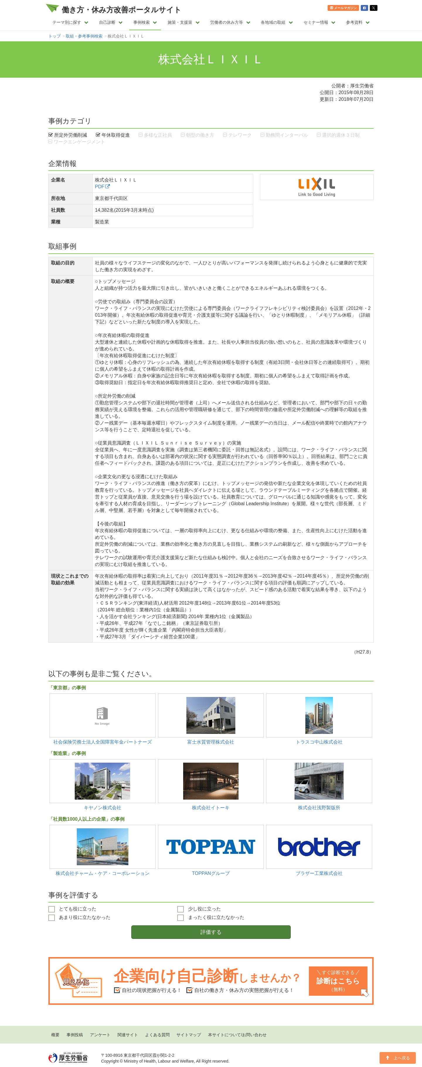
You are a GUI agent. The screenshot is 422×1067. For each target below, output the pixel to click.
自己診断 (111, 22)
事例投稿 (75, 1034)
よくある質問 (157, 1034)
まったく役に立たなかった (210, 918)
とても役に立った (72, 909)
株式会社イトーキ (210, 807)
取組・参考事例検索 (84, 36)
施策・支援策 (184, 22)
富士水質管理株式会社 (210, 741)
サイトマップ (188, 1034)
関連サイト (128, 1034)
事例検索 (145, 22)
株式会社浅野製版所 (319, 807)
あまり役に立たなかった (79, 918)
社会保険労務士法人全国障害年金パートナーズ (102, 741)
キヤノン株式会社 (102, 807)
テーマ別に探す (70, 22)
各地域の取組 (277, 22)
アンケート (100, 1034)
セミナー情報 (320, 22)
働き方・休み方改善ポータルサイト (121, 10)
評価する (211, 932)
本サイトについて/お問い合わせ (237, 1034)
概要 (55, 1034)
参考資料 (358, 22)
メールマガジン (343, 8)
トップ (54, 36)
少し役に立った (199, 909)
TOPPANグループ (211, 873)
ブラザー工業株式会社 (319, 873)
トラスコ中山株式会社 (319, 741)
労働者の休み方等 (230, 22)
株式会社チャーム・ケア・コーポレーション (102, 873)
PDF (99, 186)
